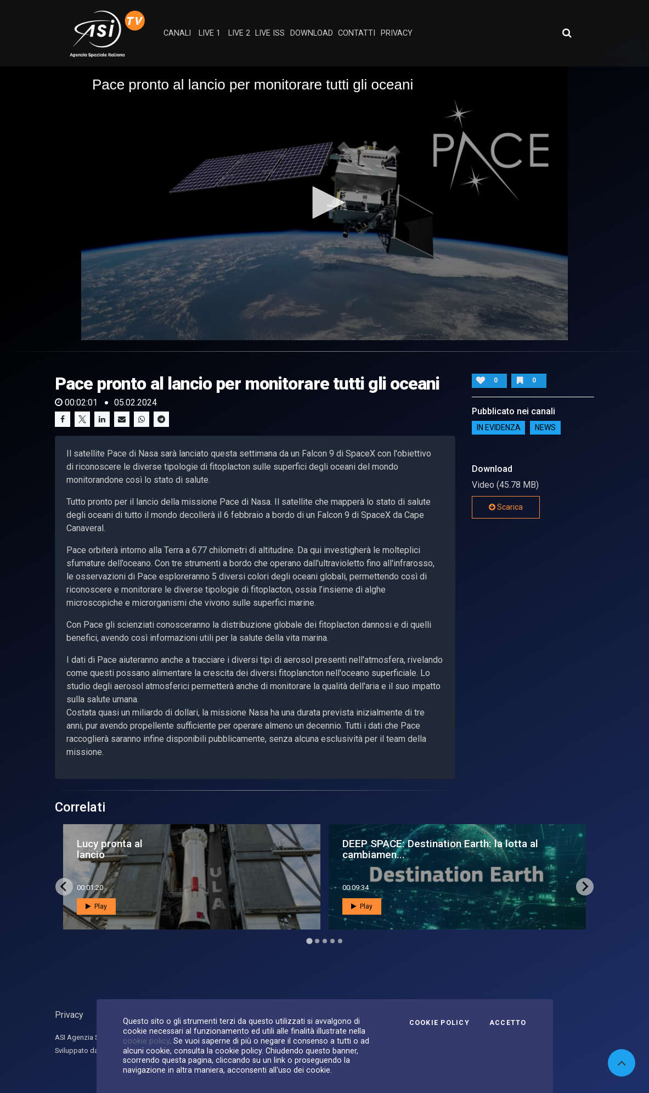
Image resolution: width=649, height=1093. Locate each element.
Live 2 (239, 33)
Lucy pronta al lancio (110, 848)
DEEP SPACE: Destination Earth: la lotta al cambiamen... (440, 848)
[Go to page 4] (332, 941)
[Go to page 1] (309, 941)
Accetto (508, 1022)
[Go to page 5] (340, 941)
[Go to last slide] (64, 886)
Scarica (506, 507)
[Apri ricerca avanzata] (567, 32)
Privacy (69, 1015)
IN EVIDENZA (499, 428)
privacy (397, 33)
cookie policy (146, 1040)
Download (311, 33)
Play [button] (96, 906)
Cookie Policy (439, 1022)
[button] (325, 202)
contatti (356, 33)
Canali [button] (177, 33)
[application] (324, 203)
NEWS (545, 428)
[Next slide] (585, 886)
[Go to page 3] (325, 941)
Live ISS (270, 33)
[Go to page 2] (317, 941)
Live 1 (210, 33)
